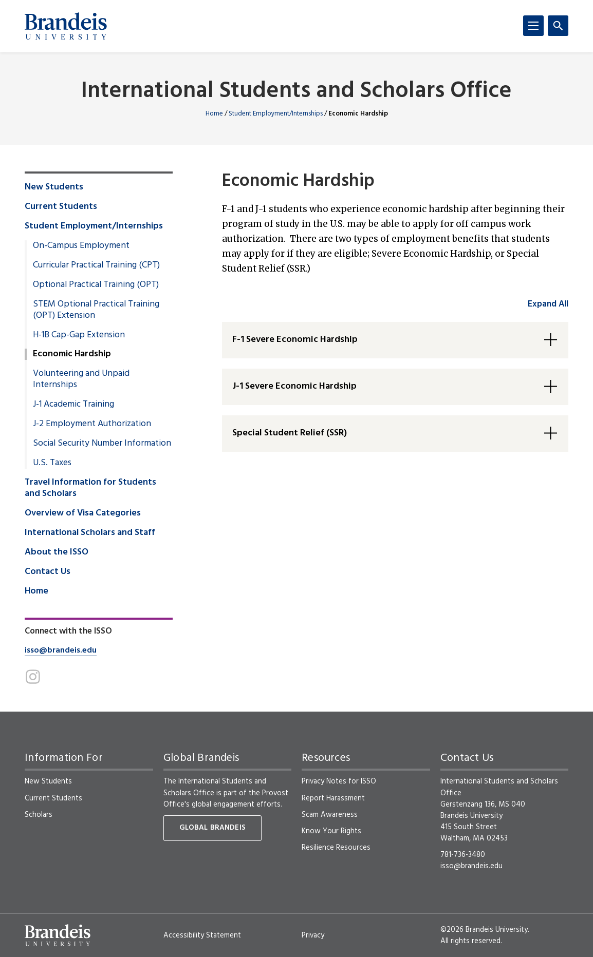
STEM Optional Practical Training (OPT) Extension (96, 310)
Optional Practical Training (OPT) (96, 285)
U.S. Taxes (52, 463)
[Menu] (533, 25)
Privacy (313, 935)
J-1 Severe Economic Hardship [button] (294, 386)
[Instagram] (33, 676)
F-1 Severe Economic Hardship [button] (295, 339)
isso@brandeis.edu (61, 650)
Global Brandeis (212, 828)
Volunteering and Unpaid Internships (81, 379)
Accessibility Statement (202, 935)
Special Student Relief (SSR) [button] (289, 433)
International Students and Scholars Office (296, 91)
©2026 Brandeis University (484, 930)
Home (214, 113)
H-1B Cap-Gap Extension (79, 335)
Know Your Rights (331, 831)
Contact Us (47, 572)
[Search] (558, 25)
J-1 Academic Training (73, 404)
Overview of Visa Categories (83, 513)
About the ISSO (56, 552)
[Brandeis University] (66, 26)
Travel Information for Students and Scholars (90, 488)
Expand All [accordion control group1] (548, 304)
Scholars (38, 815)
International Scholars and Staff (90, 533)
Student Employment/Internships (276, 113)
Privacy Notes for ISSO (339, 781)
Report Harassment (333, 798)
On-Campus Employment (81, 246)
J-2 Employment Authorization (92, 424)
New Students (54, 187)
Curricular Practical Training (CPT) (96, 265)
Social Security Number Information (102, 443)
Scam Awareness (330, 815)
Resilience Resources (336, 847)
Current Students (61, 207)
